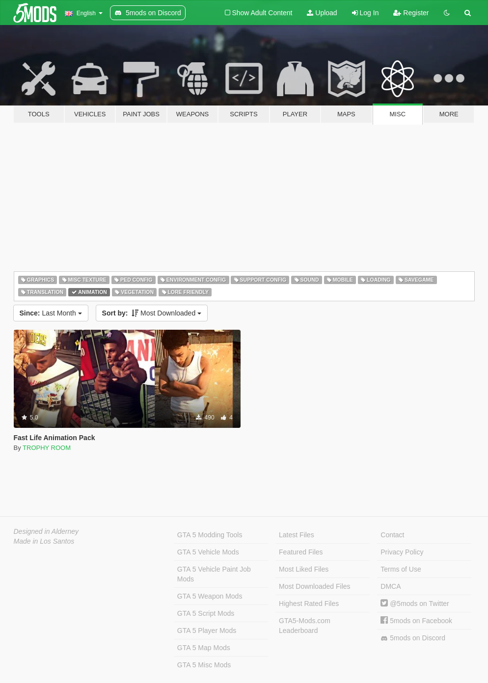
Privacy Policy (401, 552)
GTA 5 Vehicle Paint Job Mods (214, 574)
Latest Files (296, 535)
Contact (392, 535)
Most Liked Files (303, 569)
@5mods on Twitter (414, 603)
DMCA (390, 586)
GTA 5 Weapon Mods (210, 596)
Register (411, 13)
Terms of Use (400, 569)
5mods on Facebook (416, 620)
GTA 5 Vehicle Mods (208, 552)
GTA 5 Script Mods (205, 613)
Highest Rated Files (309, 603)
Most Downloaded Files (315, 586)
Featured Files (301, 552)
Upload (322, 13)
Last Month (51, 313)
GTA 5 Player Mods (206, 630)
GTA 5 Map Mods (203, 648)
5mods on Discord (412, 638)
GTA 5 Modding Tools (210, 535)
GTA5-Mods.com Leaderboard (304, 625)
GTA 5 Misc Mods (204, 665)
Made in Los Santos (44, 541)
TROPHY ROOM (47, 447)
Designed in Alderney (46, 531)
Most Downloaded (152, 313)
